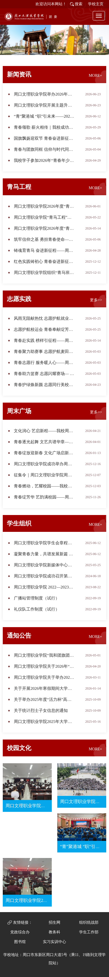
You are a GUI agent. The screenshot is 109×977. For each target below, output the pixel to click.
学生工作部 (88, 932)
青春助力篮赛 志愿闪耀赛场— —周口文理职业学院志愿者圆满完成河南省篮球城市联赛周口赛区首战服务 (44, 373)
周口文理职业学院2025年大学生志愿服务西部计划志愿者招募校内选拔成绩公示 (44, 721)
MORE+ (95, 75)
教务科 (54, 932)
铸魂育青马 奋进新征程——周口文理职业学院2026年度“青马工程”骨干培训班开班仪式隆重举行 (44, 250)
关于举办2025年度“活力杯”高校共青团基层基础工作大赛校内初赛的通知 (44, 699)
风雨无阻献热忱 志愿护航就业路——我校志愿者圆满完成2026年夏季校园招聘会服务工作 (44, 318)
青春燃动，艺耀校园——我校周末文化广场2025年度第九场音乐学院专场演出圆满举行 (44, 486)
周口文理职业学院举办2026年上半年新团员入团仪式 (44, 94)
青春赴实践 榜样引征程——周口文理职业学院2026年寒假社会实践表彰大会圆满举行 (44, 340)
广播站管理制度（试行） (36, 598)
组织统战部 (88, 922)
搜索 (78, 4)
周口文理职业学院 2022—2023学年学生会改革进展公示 (44, 587)
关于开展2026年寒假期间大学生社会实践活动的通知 (44, 688)
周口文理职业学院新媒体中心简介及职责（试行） (44, 565)
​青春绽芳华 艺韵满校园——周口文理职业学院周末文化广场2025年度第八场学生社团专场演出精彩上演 (44, 497)
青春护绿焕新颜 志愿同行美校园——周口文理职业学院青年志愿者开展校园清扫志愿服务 (44, 384)
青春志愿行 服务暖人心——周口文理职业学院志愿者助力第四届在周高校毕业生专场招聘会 (44, 362)
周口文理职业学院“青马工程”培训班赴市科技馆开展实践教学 (44, 217)
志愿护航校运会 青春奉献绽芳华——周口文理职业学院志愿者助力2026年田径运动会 (44, 329)
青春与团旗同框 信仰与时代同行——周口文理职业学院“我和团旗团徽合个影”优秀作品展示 (44, 149)
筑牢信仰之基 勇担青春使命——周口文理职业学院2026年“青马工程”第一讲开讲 (44, 239)
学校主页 (95, 4)
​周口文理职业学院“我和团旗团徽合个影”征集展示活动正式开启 (44, 655)
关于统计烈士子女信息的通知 (41, 710)
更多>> (96, 300)
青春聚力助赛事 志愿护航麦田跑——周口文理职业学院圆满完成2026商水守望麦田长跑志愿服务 (44, 351)
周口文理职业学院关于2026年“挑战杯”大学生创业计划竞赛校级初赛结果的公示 (44, 666)
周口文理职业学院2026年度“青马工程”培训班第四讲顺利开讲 (44, 206)
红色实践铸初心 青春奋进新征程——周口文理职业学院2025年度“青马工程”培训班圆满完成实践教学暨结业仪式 (44, 261)
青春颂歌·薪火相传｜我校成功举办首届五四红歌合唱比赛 (44, 127)
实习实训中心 (54, 942)
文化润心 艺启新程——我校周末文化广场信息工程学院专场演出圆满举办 (44, 431)
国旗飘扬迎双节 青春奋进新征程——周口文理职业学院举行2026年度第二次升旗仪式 (44, 138)
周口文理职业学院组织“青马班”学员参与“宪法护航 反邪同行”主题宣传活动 (44, 272)
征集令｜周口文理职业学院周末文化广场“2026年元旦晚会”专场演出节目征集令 (44, 475)
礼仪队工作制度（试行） (36, 609)
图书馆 (20, 942)
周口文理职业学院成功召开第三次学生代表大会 (44, 576)
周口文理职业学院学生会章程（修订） (44, 543)
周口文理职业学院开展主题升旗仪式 (44, 105)
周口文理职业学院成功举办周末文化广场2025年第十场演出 (44, 464)
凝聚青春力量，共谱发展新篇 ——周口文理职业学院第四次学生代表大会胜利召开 (44, 554)
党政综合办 (20, 932)
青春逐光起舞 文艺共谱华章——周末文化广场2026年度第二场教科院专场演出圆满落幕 (44, 442)
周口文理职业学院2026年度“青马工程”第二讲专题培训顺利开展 (44, 228)
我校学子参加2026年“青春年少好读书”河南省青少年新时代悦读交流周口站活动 (44, 160)
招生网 (54, 922)
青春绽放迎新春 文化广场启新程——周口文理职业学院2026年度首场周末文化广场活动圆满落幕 (44, 453)
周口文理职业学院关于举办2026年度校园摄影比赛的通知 (44, 677)
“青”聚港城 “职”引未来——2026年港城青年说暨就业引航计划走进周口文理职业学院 (44, 116)
